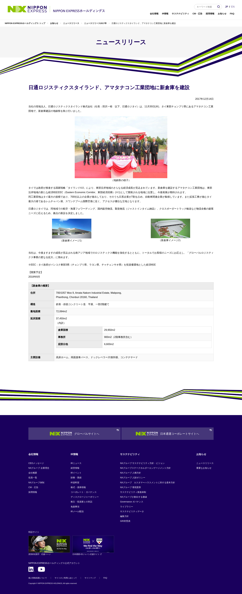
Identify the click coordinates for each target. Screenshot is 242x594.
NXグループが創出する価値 (133, 497)
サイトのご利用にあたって (66, 578)
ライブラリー (126, 506)
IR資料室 (75, 482)
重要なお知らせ (203, 468)
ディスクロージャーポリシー (85, 497)
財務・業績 (76, 477)
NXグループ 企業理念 (38, 468)
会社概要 (32, 473)
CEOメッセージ (36, 463)
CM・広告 (197, 13)
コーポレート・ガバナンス (84, 492)
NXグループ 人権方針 (130, 473)
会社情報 (154, 13)
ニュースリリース (71, 23)
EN (233, 6)
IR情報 (165, 13)
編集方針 (124, 516)
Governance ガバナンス (131, 501)
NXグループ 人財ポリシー (132, 477)
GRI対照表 (125, 521)
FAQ (232, 13)
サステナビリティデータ (132, 511)
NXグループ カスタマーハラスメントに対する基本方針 (147, 482)
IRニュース (76, 463)
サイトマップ (90, 578)
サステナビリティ (180, 13)
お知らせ (222, 13)
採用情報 (210, 13)
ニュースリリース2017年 (95, 23)
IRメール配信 (77, 511)
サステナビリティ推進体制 (133, 492)
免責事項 (75, 506)
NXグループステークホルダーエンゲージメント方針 (145, 468)
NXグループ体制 (36, 482)
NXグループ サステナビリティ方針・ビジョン (142, 463)
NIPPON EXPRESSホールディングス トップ (25, 23)
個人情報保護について (37, 578)
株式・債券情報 (78, 487)
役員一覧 (32, 477)
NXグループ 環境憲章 (130, 487)
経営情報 (75, 468)
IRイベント (76, 473)
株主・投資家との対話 (81, 501)
